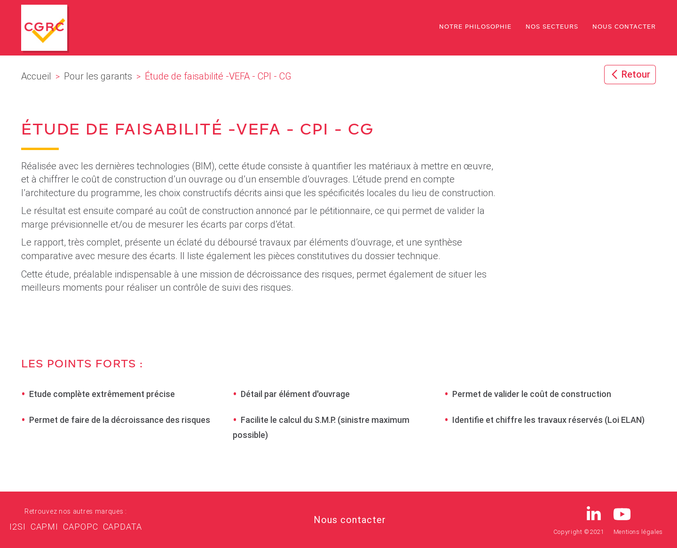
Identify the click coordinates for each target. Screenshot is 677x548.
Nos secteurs (552, 27)
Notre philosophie (475, 27)
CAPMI (45, 526)
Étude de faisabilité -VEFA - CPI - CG (197, 130)
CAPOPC (80, 526)
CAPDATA (122, 526)
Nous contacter (624, 27)
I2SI (17, 526)
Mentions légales (638, 532)
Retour (630, 74)
